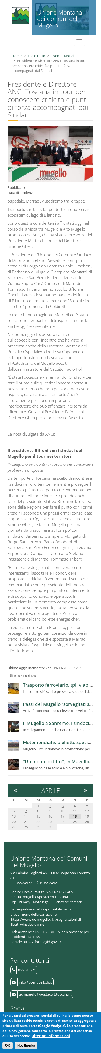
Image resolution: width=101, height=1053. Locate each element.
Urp (13, 901)
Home (17, 55)
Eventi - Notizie (63, 55)
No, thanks (26, 1048)
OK (7, 1048)
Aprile (50, 790)
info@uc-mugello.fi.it (35, 982)
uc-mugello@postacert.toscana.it (45, 994)
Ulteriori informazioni (51, 1037)
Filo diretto (36, 55)
